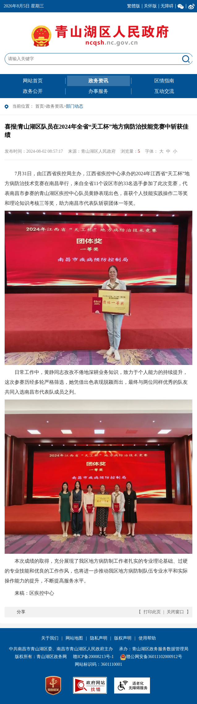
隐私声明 (98, 638)
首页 (39, 106)
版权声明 (122, 638)
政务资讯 (54, 106)
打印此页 (152, 612)
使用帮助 (147, 638)
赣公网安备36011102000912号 (154, 656)
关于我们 (49, 638)
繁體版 (133, 6)
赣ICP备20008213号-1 (93, 656)
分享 (21, 612)
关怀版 (150, 6)
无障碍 (167, 6)
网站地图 (74, 638)
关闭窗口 (175, 612)
